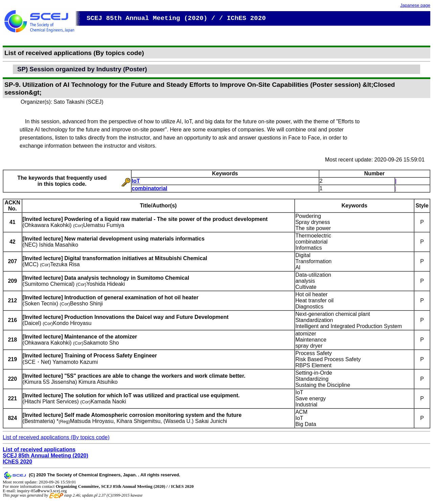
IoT (136, 181)
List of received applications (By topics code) (56, 437)
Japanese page (415, 5)
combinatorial (149, 188)
